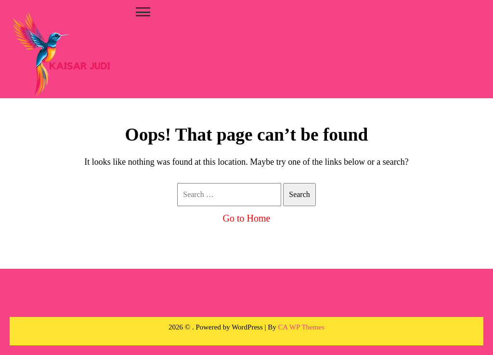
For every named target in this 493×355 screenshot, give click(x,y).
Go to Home (247, 218)
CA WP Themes (301, 327)
